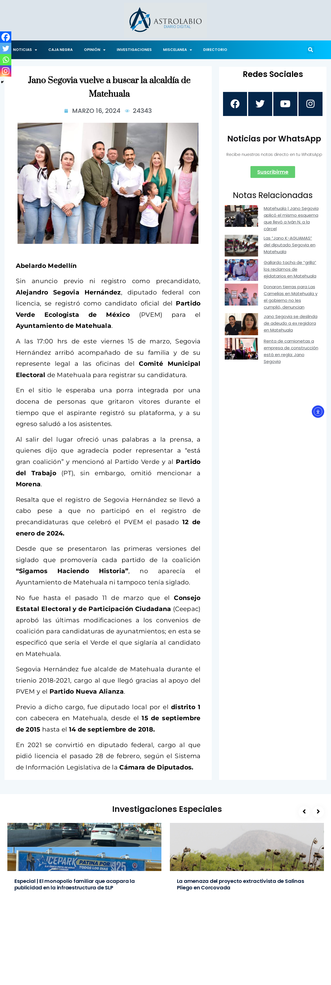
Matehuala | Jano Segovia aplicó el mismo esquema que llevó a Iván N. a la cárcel (291, 219)
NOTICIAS (25, 50)
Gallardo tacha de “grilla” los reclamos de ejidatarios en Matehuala (290, 270)
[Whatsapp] (5, 59)
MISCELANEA (177, 50)
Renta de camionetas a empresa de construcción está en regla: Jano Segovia (291, 352)
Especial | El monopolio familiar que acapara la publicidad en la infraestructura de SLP (74, 884)
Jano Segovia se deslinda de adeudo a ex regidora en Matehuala (290, 324)
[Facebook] (5, 37)
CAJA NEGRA (60, 49)
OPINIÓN (94, 50)
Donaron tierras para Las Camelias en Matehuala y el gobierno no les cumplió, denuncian (290, 298)
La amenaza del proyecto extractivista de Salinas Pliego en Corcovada (240, 884)
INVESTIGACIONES (134, 49)
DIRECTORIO (215, 49)
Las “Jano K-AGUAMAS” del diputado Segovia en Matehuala (289, 245)
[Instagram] (5, 71)
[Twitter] (5, 48)
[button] (310, 49)
